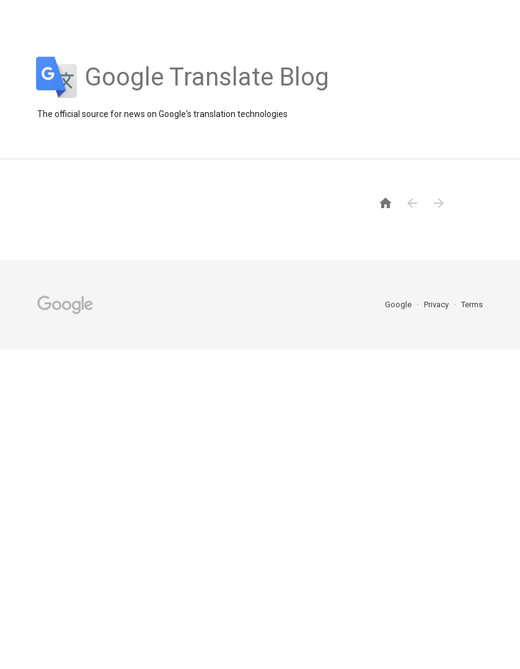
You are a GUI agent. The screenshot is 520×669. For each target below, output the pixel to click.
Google (399, 304)
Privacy (437, 304)
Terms (472, 304)
